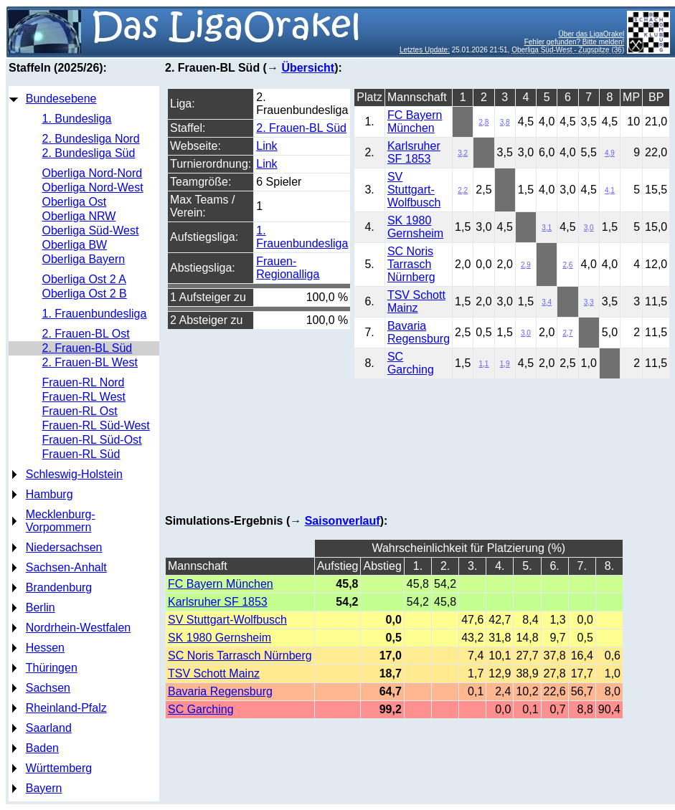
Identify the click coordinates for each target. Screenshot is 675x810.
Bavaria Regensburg (418, 332)
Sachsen (48, 688)
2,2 (463, 190)
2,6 (568, 265)
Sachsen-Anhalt (66, 567)
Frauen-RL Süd (81, 454)
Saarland (49, 728)
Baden (42, 748)
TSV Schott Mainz (416, 301)
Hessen (45, 648)
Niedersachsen (64, 547)
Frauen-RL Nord (83, 382)
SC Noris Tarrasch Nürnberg (411, 264)
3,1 (547, 228)
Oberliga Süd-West (90, 230)
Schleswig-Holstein (74, 474)
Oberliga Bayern (84, 259)
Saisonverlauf (342, 521)
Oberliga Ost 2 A (84, 279)
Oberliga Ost (74, 202)
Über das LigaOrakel (592, 34)
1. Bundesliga (77, 119)
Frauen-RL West (84, 397)
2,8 (484, 122)
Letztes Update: (425, 50)
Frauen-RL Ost (80, 411)
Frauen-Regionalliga (287, 267)
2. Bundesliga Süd (89, 153)
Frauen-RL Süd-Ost (92, 440)
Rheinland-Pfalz (66, 708)
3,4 (547, 302)
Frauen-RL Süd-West (96, 425)
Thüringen (51, 668)
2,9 (526, 265)
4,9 (610, 153)
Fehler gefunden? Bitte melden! (574, 42)
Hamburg (49, 494)
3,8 (505, 122)
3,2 (463, 153)
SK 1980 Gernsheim (415, 226)
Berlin (40, 607)
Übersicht (307, 68)
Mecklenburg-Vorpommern (60, 520)
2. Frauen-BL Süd (87, 348)
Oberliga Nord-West (92, 187)
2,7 (568, 333)
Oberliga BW (75, 245)
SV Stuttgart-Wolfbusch (413, 190)
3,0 (589, 228)
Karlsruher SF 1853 (413, 152)
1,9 (505, 364)
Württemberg (59, 768)
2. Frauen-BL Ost (86, 334)
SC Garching (410, 363)
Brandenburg (59, 587)
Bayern (44, 788)
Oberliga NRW (79, 216)
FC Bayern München (414, 121)
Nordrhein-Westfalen (78, 627)
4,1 (610, 190)
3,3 (589, 302)
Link (266, 146)
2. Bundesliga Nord (91, 139)
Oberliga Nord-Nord (92, 173)
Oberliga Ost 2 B (84, 293)
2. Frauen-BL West (90, 362)
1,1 (484, 364)
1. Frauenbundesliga (94, 314)
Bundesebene (61, 98)
